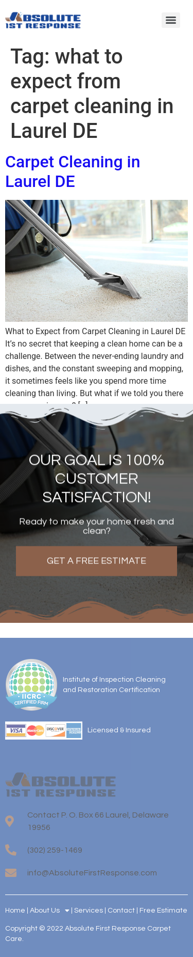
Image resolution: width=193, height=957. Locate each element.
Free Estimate (163, 910)
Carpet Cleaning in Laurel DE (72, 171)
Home (15, 910)
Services (88, 910)
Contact (121, 910)
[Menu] (171, 20)
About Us (49, 910)
